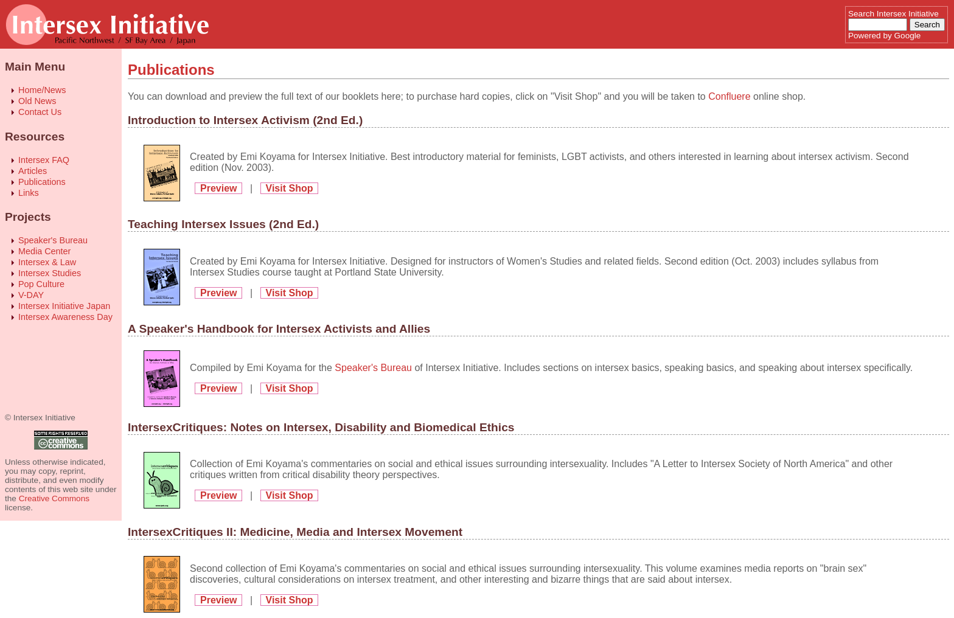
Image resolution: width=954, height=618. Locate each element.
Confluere (729, 96)
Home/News (42, 90)
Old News (37, 101)
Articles (32, 171)
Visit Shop (289, 188)
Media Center (44, 251)
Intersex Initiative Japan (64, 306)
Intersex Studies (49, 273)
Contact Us (39, 112)
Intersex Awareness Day (65, 317)
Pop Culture (41, 284)
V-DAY (31, 295)
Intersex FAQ (43, 160)
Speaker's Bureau (53, 240)
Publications (42, 182)
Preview (218, 188)
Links (28, 193)
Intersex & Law (47, 262)
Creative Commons (54, 498)
